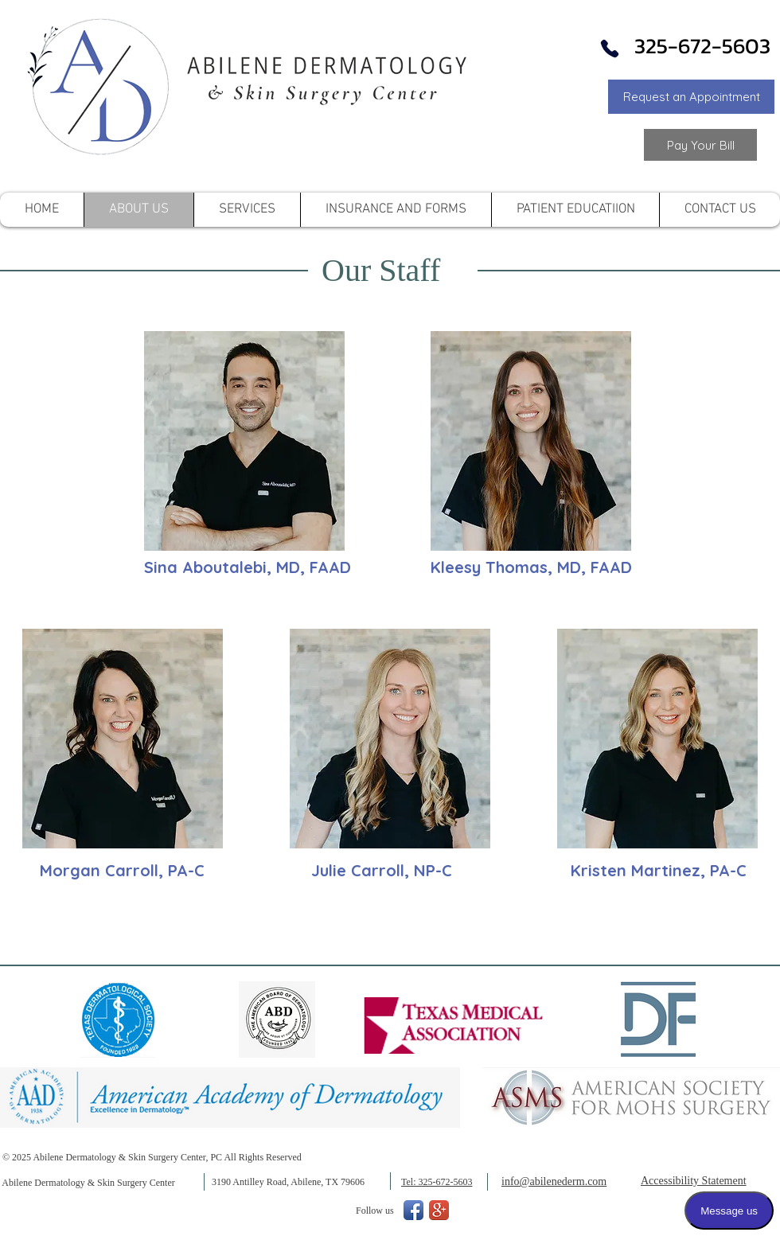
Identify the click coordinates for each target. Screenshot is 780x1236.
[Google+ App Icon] (439, 1210)
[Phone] (609, 48)
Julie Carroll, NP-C (381, 870)
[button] (691, 97)
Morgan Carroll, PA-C (122, 870)
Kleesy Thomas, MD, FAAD (531, 567)
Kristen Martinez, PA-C (659, 870)
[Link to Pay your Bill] (700, 145)
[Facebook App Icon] (413, 1210)
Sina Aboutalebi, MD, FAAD (247, 567)
